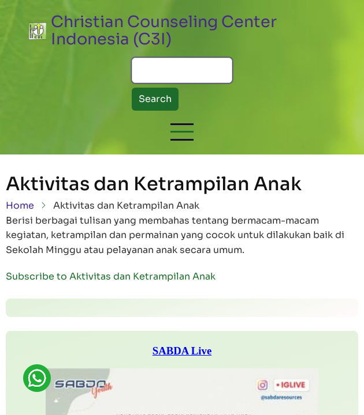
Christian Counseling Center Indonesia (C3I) (164, 30)
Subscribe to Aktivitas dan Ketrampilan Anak (111, 276)
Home (20, 205)
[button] (182, 132)
